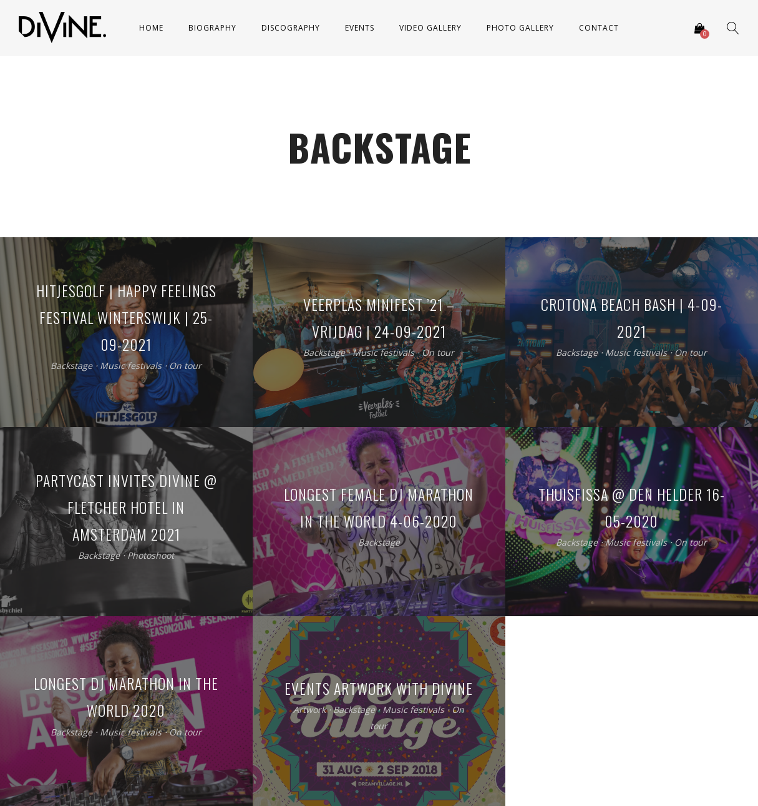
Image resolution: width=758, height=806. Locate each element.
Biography (212, 27)
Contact (599, 27)
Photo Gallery (520, 27)
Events (359, 27)
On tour (185, 366)
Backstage (71, 366)
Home (151, 27)
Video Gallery (430, 27)
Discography (290, 27)
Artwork (309, 710)
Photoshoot (150, 555)
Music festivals (131, 366)
